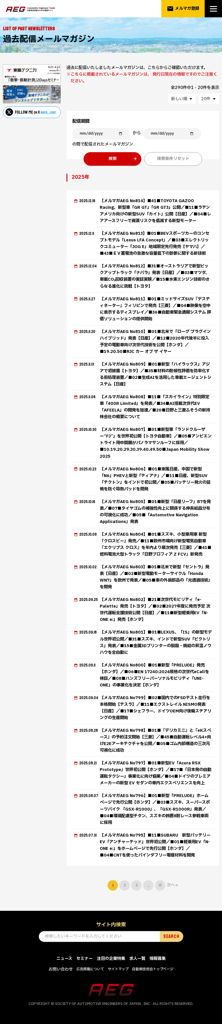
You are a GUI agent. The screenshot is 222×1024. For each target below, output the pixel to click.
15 (160, 885)
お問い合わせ (61, 969)
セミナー (84, 959)
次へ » (172, 885)
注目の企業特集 (111, 959)
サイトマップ (118, 969)
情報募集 (157, 959)
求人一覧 (137, 959)
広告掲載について (90, 969)
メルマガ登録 (183, 8)
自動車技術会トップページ (152, 969)
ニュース (64, 959)
